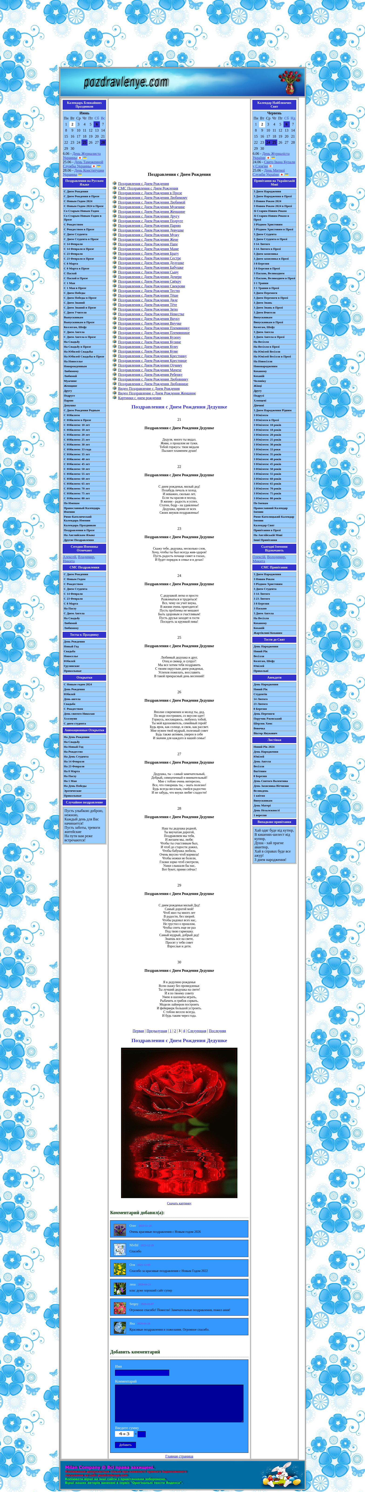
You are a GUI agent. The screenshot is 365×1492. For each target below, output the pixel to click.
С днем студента (75, 723)
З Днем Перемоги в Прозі (270, 297)
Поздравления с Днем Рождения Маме (148, 249)
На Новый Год (73, 746)
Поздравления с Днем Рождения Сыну (148, 272)
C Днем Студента (75, 589)
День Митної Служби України (269, 172)
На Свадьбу (72, 341)
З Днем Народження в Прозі (272, 196)
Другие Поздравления (79, 540)
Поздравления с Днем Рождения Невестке (151, 314)
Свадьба (69, 651)
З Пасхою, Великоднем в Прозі (274, 278)
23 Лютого (260, 704)
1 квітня (259, 795)
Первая (138, 1031)
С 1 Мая (69, 283)
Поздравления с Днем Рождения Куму (148, 347)
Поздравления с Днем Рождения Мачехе (150, 370)
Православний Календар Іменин (270, 509)
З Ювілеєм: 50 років (267, 469)
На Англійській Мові (267, 535)
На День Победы (75, 786)
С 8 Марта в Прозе (76, 268)
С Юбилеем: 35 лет (77, 454)
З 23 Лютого (261, 598)
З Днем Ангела (263, 332)
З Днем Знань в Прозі (268, 307)
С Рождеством (73, 224)
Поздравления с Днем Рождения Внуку (149, 319)
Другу (68, 390)
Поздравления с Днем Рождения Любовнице (153, 384)
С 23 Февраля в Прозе (79, 258)
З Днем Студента (264, 234)
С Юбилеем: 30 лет (77, 444)
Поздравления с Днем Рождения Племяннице (154, 333)
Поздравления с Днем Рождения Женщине (151, 212)
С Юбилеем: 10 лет (77, 425)
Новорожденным (75, 366)
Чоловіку (259, 381)
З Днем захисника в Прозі (271, 258)
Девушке (70, 405)
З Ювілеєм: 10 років (267, 425)
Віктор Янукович (265, 733)
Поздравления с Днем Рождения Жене (148, 239)
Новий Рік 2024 (263, 746)
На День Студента (76, 756)
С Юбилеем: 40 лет (77, 459)
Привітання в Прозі (267, 530)
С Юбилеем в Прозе (77, 420)
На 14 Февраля (74, 761)
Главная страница (179, 1456)
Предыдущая (156, 1031)
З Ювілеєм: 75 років (267, 493)
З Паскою (260, 608)
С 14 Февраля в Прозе (79, 249)
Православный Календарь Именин (82, 509)
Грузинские (72, 666)
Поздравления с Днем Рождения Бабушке (150, 267)
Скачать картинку (179, 1203)
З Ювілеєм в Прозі (266, 420)
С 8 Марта (71, 263)
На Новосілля (262, 361)
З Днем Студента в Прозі (270, 239)
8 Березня (260, 708)
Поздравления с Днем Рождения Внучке (149, 323)
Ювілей (258, 666)
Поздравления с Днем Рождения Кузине (149, 342)
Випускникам (262, 317)
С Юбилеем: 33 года (77, 449)
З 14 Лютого (261, 244)
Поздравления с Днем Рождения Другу (148, 216)
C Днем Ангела (74, 613)
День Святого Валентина (270, 781)
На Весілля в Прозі (266, 346)
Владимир (86, 557)
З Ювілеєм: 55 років (267, 474)
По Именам (71, 503)
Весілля (258, 656)
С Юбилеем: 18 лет (77, 430)
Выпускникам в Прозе (79, 322)
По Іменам (260, 503)
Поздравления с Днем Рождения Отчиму (150, 365)
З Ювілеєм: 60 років (267, 478)
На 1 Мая (70, 781)
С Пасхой (70, 273)
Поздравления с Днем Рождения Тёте (147, 305)
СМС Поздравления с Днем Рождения (148, 188)
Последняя (217, 1031)
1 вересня (260, 815)
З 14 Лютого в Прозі (267, 249)
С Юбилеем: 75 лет (77, 493)
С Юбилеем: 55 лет (77, 474)
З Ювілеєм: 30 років (267, 444)
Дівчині (258, 405)
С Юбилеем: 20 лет (77, 434)
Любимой (70, 376)
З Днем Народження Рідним (272, 410)
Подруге (69, 395)
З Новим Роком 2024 (267, 201)
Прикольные (72, 671)
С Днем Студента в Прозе (81, 239)
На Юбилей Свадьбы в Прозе (84, 356)
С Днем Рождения (76, 191)
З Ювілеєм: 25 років (267, 439)
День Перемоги (263, 713)
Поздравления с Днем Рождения (143, 184)
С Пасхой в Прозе (76, 278)
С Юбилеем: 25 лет (77, 439)
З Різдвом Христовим (267, 224)
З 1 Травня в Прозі (266, 288)
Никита (69, 561)
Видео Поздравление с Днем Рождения (149, 389)
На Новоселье (73, 361)
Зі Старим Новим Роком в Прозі (271, 217)
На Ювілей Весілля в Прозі (272, 356)
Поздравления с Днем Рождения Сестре (149, 258)
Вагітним (259, 771)
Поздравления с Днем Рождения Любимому (152, 198)
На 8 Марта (72, 771)
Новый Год (71, 646)
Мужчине (70, 381)
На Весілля (261, 341)
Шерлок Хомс (262, 723)
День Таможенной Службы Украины (83, 164)
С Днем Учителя (75, 312)
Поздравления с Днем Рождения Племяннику (154, 328)
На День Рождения (76, 737)
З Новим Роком (263, 579)
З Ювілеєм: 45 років (267, 464)
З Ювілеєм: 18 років (267, 430)
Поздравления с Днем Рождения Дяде (148, 300)
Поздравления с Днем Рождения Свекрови (151, 286)
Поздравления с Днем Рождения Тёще (148, 295)
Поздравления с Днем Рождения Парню (149, 226)
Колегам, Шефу (264, 327)
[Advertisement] (182, 34)
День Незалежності (266, 810)
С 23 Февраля (73, 253)
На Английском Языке (79, 535)
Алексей (69, 557)
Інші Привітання (265, 540)
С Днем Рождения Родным (82, 410)
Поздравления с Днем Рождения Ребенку (150, 375)
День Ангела (262, 761)
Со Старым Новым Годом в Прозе (82, 217)
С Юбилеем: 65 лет (77, 483)
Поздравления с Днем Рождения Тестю (149, 291)
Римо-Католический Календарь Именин (77, 518)
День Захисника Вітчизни (271, 786)
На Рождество (73, 751)
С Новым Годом (74, 579)
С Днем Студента (75, 234)
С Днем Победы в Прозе (80, 297)
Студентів (260, 694)
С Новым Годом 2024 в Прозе (84, 206)
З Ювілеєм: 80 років (267, 498)
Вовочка (259, 728)
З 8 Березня (261, 263)
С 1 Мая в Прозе (75, 288)
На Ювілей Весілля (266, 351)
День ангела (72, 699)
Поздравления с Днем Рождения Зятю (148, 309)
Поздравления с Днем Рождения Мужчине (151, 207)
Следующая (197, 1031)
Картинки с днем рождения (139, 398)
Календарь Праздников (80, 525)
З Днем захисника (265, 253)
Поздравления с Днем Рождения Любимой (151, 202)
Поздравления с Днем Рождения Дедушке (151, 263)
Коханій (258, 376)
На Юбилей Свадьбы (78, 351)
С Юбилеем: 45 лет (77, 464)
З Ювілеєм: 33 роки (266, 449)
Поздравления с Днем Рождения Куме (148, 351)
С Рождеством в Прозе (79, 229)
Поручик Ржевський (267, 718)
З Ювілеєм (260, 415)
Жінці (257, 385)
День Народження (265, 646)
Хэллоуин (70, 718)
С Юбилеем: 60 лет (77, 478)
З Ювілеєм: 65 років (267, 483)
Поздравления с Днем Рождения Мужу (148, 235)
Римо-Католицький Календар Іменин (273, 518)
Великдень (260, 790)
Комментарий (126, 1381)
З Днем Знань (262, 302)
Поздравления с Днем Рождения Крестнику (152, 356)
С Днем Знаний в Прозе (80, 307)
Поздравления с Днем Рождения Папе (148, 244)
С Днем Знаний (74, 302)
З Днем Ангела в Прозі (268, 337)
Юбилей (69, 661)
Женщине (70, 385)
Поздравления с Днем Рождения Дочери (150, 277)
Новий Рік (260, 651)
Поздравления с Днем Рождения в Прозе (150, 193)
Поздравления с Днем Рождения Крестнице (152, 361)
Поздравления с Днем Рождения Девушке (151, 230)
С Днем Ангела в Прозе (80, 337)
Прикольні (260, 671)
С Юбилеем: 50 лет (77, 469)
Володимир (276, 557)
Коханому (260, 371)
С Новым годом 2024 (78, 684)
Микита (259, 561)
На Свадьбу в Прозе (77, 346)
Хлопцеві (259, 400)
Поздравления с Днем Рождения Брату (148, 253)
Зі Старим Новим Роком (270, 211)
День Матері (262, 805)
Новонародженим (265, 366)
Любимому (71, 371)
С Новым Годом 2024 (78, 201)
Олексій (259, 557)
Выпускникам (73, 317)
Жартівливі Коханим (267, 633)
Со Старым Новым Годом (81, 211)
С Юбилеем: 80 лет (77, 498)
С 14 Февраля (73, 244)
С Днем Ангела (74, 332)
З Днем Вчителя (264, 312)
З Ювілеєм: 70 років (267, 488)
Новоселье (71, 656)
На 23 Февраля (74, 766)
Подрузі (258, 395)
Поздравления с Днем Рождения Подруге (150, 221)
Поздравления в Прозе (79, 530)
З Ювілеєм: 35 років (267, 454)
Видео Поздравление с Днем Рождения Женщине (157, 393)
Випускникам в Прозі (268, 322)
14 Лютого (260, 699)
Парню (68, 400)
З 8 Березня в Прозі (266, 268)
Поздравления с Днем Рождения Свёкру (149, 281)
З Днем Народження (267, 191)
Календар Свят (263, 525)
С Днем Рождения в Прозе (81, 196)
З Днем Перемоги (265, 293)
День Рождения (74, 641)
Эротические (72, 790)
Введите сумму (127, 1428)
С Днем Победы (74, 293)
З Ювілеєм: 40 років (267, 459)
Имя (118, 1366)
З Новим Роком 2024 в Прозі (272, 206)
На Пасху (70, 608)
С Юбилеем (72, 415)
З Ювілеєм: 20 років (267, 434)
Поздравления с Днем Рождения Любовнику (153, 379)
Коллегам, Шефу (75, 327)
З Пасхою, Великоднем (268, 273)
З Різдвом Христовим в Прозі (273, 229)
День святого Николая (79, 713)
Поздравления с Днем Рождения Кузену (149, 337)
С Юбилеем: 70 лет (77, 488)
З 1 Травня (260, 283)
